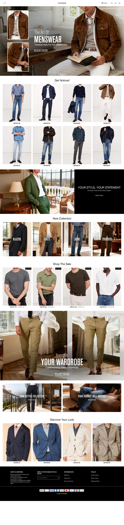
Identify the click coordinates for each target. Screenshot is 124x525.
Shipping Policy (95, 481)
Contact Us (67, 478)
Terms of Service (68, 481)
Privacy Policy (95, 475)
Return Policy (94, 478)
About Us (66, 475)
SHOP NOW (99, 195)
